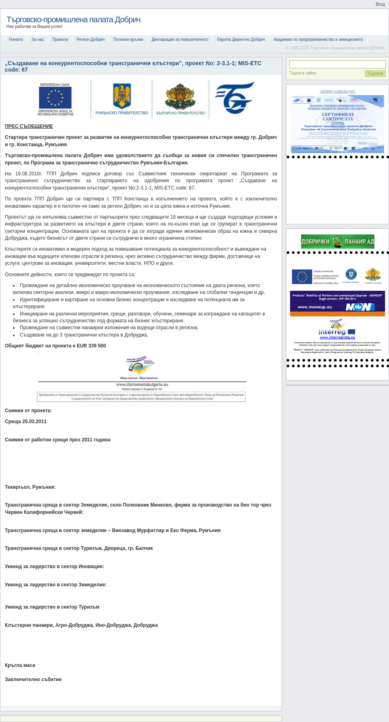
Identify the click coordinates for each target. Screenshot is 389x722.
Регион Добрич (91, 39)
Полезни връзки (128, 39)
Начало (16, 39)
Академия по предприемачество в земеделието (318, 39)
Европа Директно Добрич (241, 39)
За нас (38, 39)
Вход (380, 4)
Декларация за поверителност (180, 39)
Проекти (60, 39)
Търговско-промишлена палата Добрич (73, 19)
